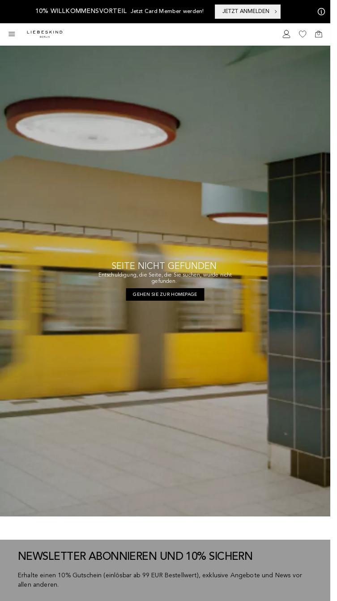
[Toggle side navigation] (11, 34)
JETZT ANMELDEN (250, 11)
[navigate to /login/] (286, 34)
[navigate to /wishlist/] (302, 34)
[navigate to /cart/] (318, 34)
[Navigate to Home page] (45, 34)
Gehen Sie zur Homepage (165, 294)
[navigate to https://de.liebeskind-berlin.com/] (165, 294)
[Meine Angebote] (319, 12)
